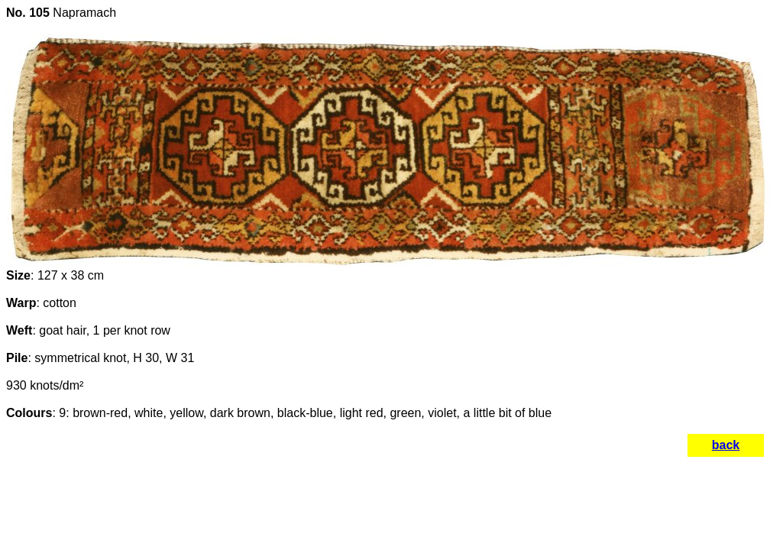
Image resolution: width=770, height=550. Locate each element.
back (725, 444)
